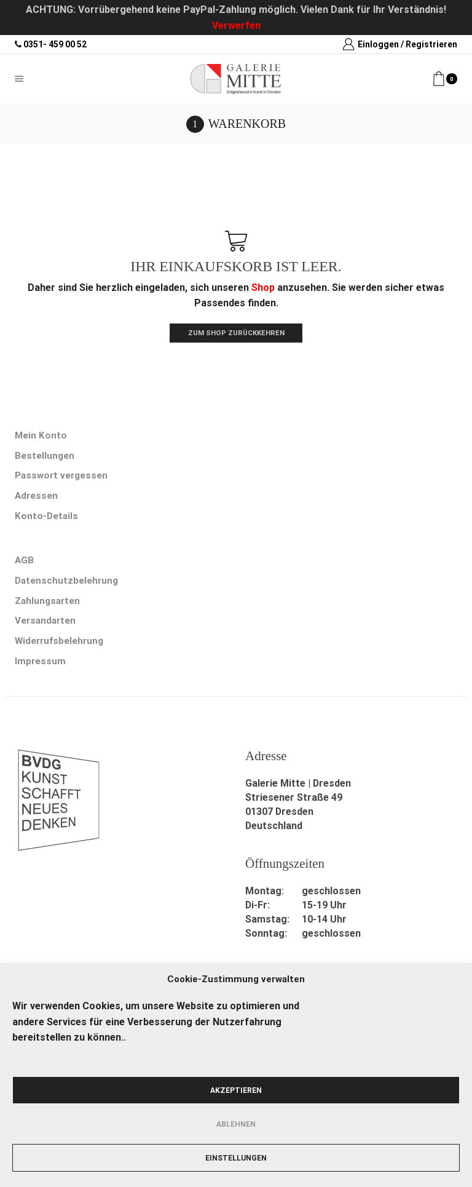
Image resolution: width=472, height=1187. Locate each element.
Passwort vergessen (63, 478)
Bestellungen (45, 458)
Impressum (40, 669)
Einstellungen (236, 1158)
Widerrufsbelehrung (61, 648)
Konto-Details (47, 520)
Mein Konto (41, 437)
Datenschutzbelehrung (67, 586)
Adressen (37, 499)
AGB (24, 565)
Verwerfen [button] (236, 25)
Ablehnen (236, 1124)
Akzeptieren (236, 1090)
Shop (263, 287)
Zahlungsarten (49, 607)
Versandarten (46, 627)
